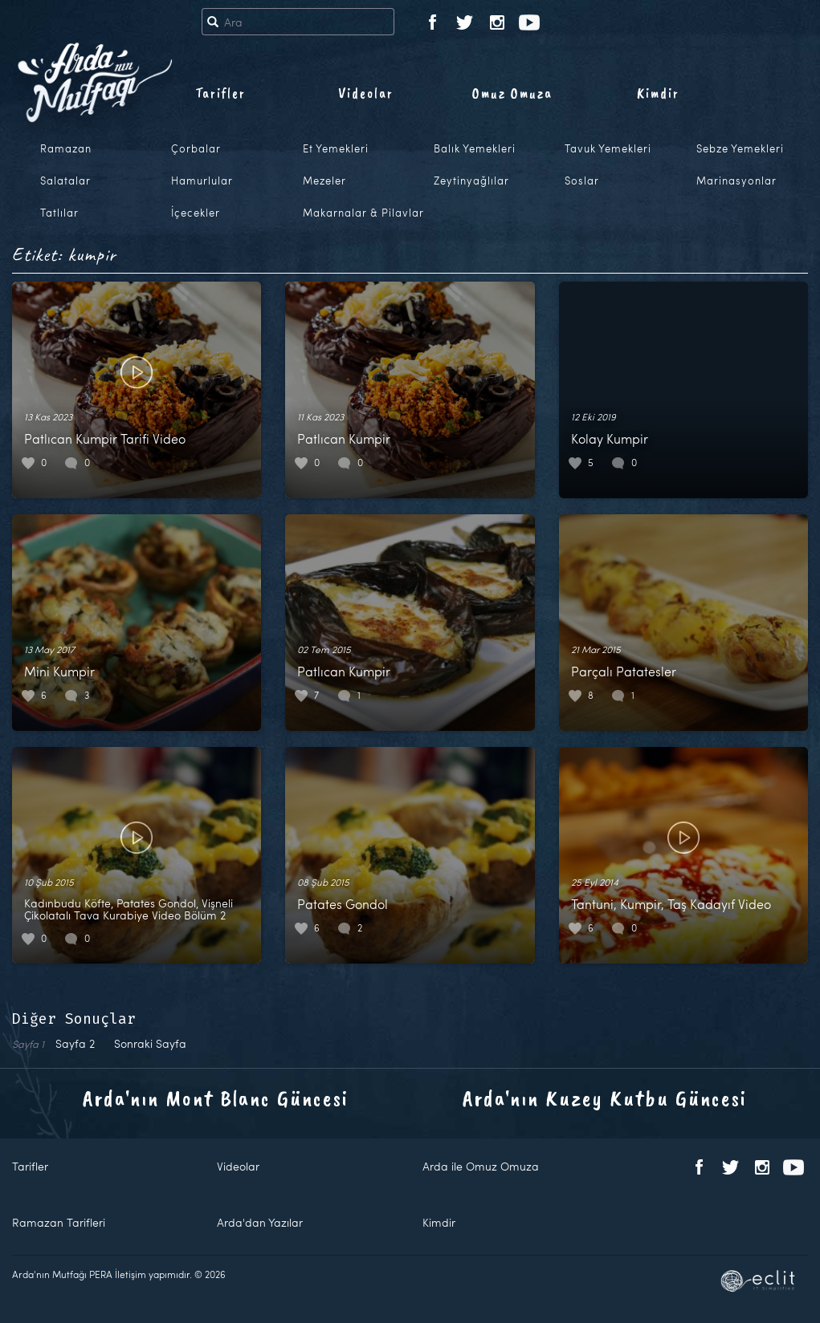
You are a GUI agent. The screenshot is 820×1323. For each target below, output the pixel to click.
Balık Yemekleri (475, 148)
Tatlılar (59, 212)
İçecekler (195, 212)
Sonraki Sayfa (150, 1043)
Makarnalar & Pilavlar (363, 212)
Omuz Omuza (512, 93)
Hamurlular (202, 180)
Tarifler (220, 93)
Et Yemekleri (336, 148)
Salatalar (65, 180)
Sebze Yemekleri (740, 148)
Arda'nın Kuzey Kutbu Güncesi (605, 1098)
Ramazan (66, 148)
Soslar (582, 180)
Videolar (366, 93)
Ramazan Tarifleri (58, 1222)
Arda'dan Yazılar (260, 1222)
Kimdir (658, 93)
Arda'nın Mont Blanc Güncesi (216, 1098)
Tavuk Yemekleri (608, 148)
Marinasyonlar (736, 180)
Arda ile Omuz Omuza (480, 1166)
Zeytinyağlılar (471, 180)
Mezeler (324, 180)
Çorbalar (196, 148)
